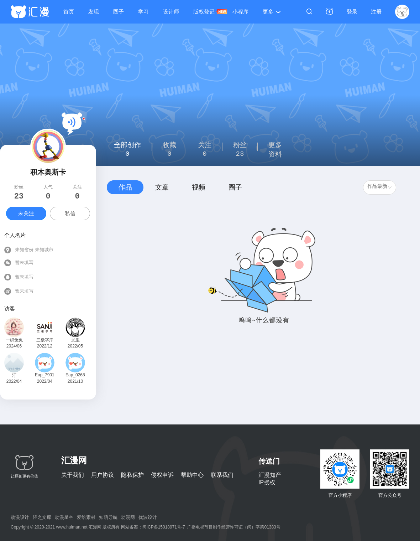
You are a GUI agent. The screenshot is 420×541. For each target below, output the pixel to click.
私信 (70, 213)
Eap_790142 (44, 374)
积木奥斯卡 (48, 172)
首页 (68, 12)
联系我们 (222, 475)
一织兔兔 (14, 340)
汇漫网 (74, 460)
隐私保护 (132, 475)
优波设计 (147, 517)
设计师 (171, 12)
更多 (268, 12)
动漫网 (128, 517)
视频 (198, 187)
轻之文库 (42, 517)
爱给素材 (86, 517)
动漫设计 (20, 517)
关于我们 (72, 475)
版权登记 (204, 12)
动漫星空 (64, 517)
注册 (376, 12)
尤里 (75, 340)
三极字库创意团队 (44, 341)
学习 (143, 12)
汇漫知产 (269, 475)
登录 (352, 12)
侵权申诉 (162, 475)
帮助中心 (192, 475)
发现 (93, 12)
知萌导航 (108, 517)
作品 (125, 187)
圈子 (118, 12)
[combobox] (379, 187)
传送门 (269, 461)
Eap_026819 (75, 374)
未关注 (26, 213)
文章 (162, 187)
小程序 (240, 12)
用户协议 (102, 475)
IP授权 (266, 482)
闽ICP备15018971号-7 (163, 527)
